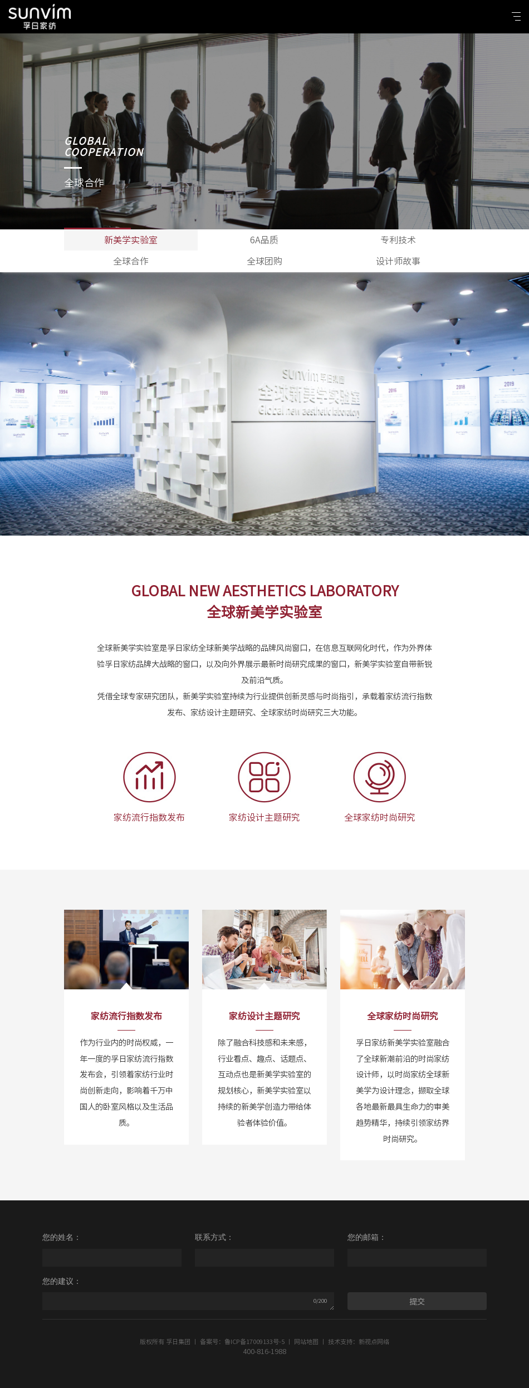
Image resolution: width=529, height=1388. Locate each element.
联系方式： (214, 1237)
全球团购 (264, 261)
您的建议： (61, 1281)
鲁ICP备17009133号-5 (254, 1341)
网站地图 (306, 1341)
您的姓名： (61, 1237)
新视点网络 (374, 1341)
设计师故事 (398, 261)
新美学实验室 (131, 240)
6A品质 (264, 240)
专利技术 (398, 240)
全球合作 (131, 261)
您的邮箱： (366, 1237)
